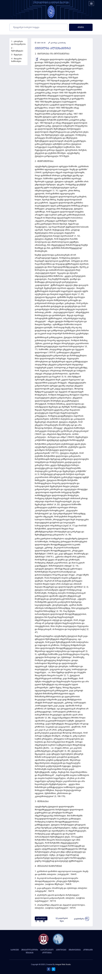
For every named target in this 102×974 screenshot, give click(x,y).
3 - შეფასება (16, 55)
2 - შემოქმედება (17, 49)
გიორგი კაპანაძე (57, 43)
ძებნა (81, 27)
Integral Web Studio (63, 964)
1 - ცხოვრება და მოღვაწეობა (18, 42)
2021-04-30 (40, 43)
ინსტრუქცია (75, 950)
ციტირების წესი (62, 919)
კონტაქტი (88, 950)
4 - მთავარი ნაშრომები (16, 60)
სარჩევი (15, 950)
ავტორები (61, 950)
